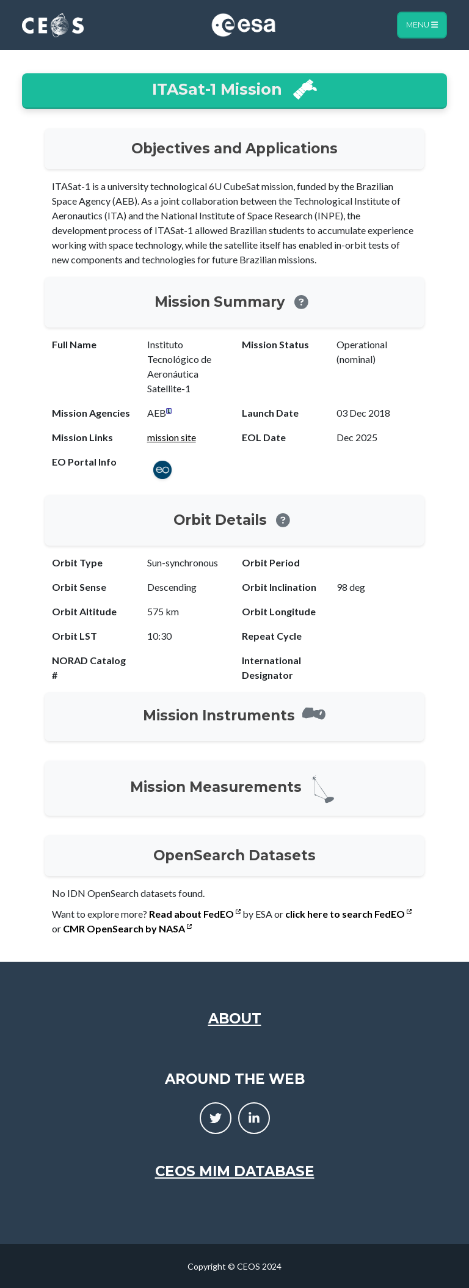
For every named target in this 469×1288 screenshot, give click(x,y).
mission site (171, 437)
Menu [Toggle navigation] (422, 24)
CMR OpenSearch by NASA (127, 928)
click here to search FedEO (348, 914)
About (234, 1018)
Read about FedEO (195, 914)
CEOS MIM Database (234, 1171)
